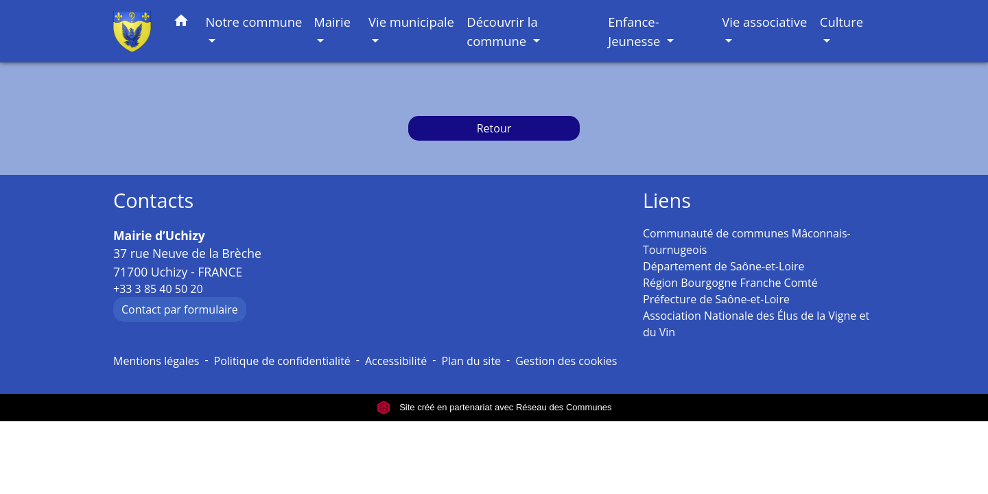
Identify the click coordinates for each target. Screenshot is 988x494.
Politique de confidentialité (282, 360)
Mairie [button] (332, 21)
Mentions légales (156, 360)
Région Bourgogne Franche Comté (730, 282)
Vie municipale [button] (411, 21)
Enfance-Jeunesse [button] (635, 31)
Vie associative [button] (764, 21)
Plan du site (471, 360)
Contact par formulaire (179, 309)
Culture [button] (841, 21)
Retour (494, 128)
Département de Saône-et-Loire (724, 266)
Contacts (153, 201)
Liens (667, 201)
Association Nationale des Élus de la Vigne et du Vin (756, 324)
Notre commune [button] (254, 21)
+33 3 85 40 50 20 (158, 288)
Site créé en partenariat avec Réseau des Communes (494, 407)
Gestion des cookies (566, 360)
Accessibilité (396, 360)
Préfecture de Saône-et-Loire (716, 299)
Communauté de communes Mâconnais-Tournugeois (747, 241)
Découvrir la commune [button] (502, 31)
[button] (181, 23)
